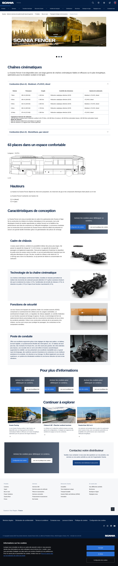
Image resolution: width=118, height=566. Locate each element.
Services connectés (37, 494)
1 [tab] (56, 56)
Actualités (63, 486)
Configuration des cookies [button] (77, 227)
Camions (6, 486)
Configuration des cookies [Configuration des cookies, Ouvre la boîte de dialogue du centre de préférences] (100, 560)
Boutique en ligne (94, 491)
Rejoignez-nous (93, 494)
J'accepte (100, 548)
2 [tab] (59, 56)
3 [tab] (61, 56)
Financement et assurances (39, 496)
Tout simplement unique (67, 489)
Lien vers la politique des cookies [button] (99, 227)
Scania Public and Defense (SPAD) (70, 494)
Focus (5, 499)
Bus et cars (7, 491)
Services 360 (35, 486)
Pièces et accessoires (38, 491)
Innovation (63, 496)
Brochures (92, 489)
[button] (15, 484)
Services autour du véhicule (39, 489)
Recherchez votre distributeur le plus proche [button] (86, 462)
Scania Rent (7, 496)
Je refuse (100, 554)
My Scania (35, 499)
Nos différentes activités (95, 486)
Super (5, 489)
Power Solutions (8, 494)
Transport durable (65, 491)
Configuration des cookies (98, 520)
